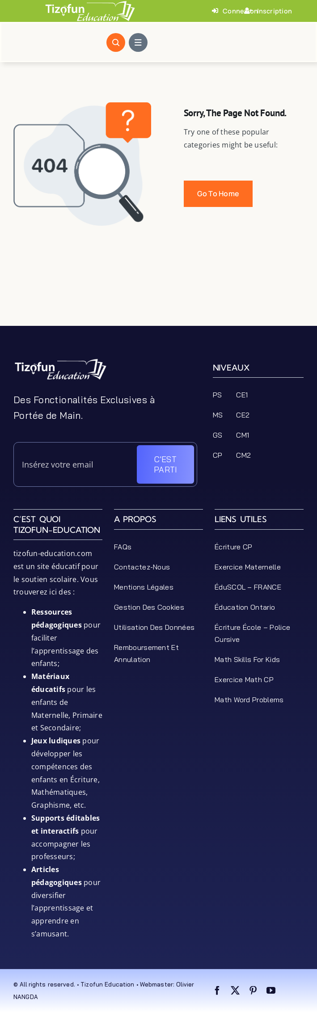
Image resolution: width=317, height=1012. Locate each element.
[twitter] (235, 990)
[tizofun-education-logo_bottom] (60, 362)
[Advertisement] (158, 303)
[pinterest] (253, 990)
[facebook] (217, 990)
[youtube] (270, 990)
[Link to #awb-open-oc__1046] (115, 42)
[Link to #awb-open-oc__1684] (138, 42)
